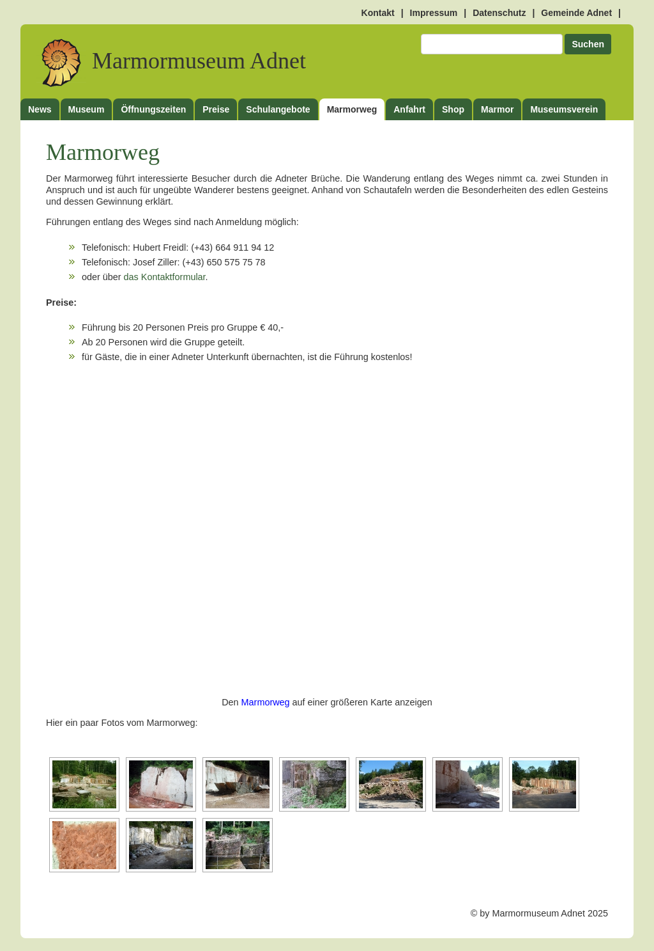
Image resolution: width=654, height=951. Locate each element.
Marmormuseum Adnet (171, 61)
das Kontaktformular (165, 277)
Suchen (588, 44)
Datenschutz (499, 13)
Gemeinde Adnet (576, 13)
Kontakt (378, 13)
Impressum (434, 13)
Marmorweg (265, 702)
